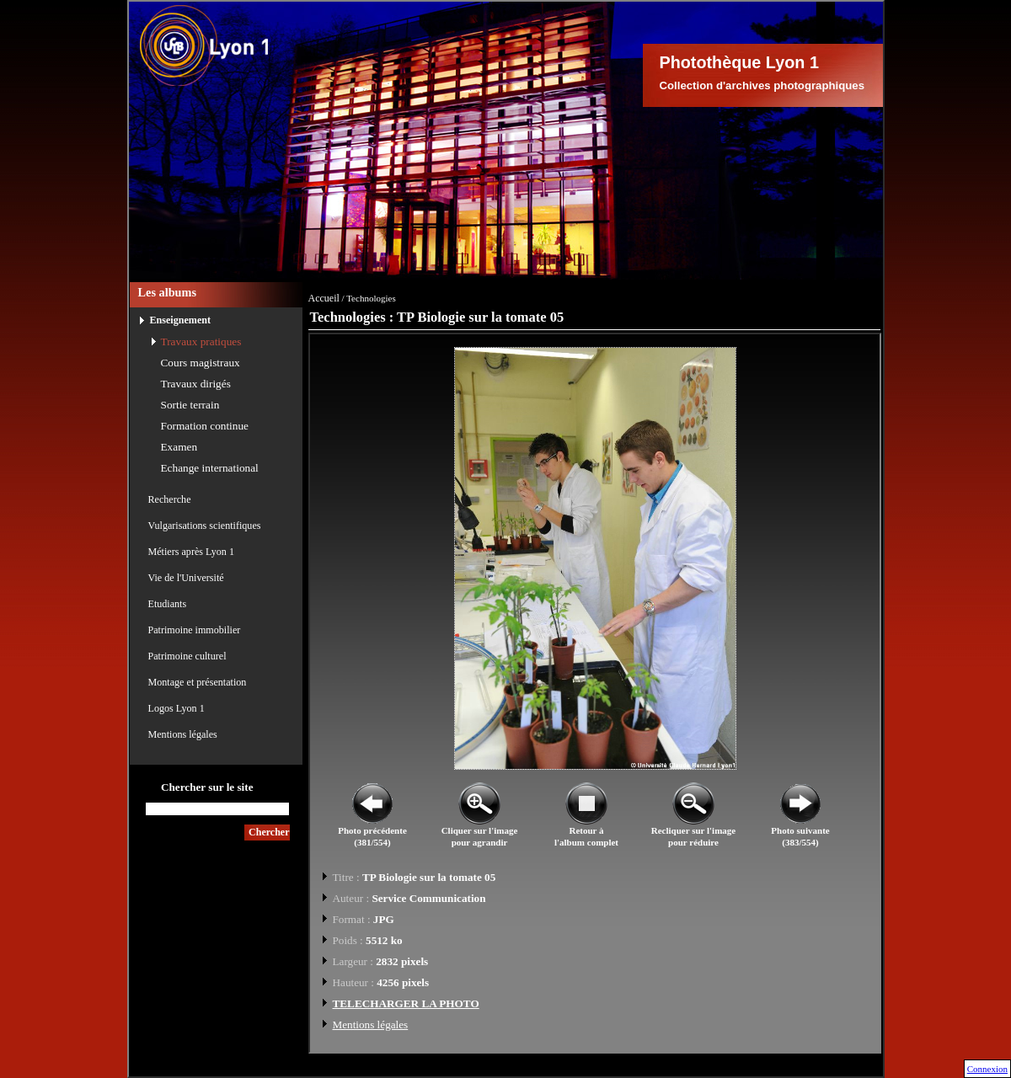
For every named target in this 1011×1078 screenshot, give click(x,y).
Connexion (987, 1069)
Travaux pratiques (201, 341)
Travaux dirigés (196, 383)
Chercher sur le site (207, 787)
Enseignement (180, 320)
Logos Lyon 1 (176, 708)
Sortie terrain (190, 404)
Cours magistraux (200, 362)
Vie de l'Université (186, 578)
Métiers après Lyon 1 (191, 552)
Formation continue (205, 425)
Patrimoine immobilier (194, 630)
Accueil (324, 298)
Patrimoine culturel (187, 656)
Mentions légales (182, 734)
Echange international (210, 468)
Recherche (169, 499)
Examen (179, 446)
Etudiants (167, 604)
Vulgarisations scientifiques (204, 525)
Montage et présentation (197, 682)
